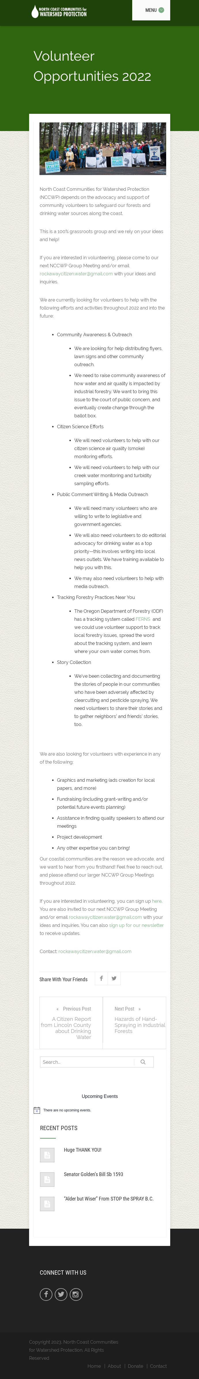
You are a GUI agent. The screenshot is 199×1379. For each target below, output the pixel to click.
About (114, 1366)
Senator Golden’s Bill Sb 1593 (93, 1174)
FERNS (143, 619)
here (157, 901)
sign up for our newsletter (136, 925)
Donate (135, 1366)
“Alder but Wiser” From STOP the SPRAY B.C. (109, 1199)
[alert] (100, 1110)
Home (94, 1366)
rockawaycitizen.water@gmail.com (76, 273)
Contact (158, 1366)
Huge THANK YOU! (82, 1150)
